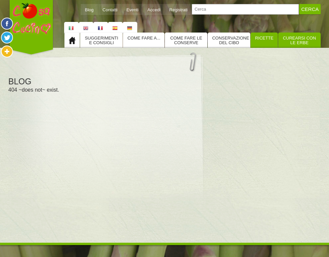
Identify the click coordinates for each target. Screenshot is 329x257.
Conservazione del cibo (230, 40)
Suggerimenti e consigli (101, 40)
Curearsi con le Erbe (299, 40)
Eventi (132, 9)
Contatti (110, 9)
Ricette (264, 38)
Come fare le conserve (186, 40)
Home (72, 40)
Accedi (154, 9)
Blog (89, 9)
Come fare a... (143, 38)
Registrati (178, 9)
